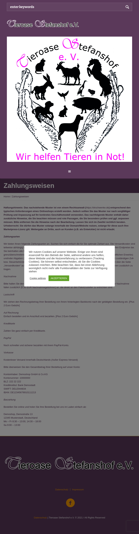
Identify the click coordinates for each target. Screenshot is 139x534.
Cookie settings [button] (38, 278)
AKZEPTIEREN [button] (59, 278)
